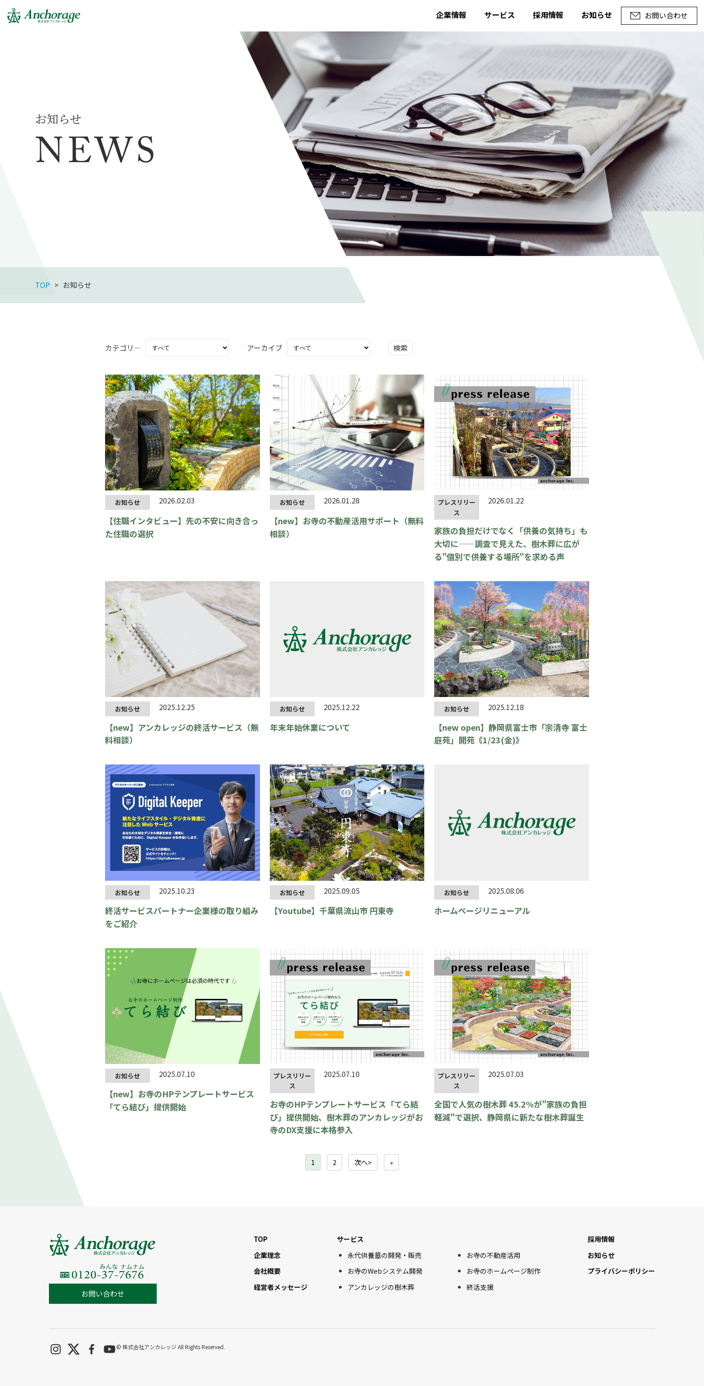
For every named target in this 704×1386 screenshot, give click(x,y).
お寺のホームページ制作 (503, 1271)
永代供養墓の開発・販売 (385, 1255)
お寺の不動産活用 (493, 1255)
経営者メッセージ (281, 1287)
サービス (499, 14)
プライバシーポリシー (621, 1271)
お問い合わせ (102, 1293)
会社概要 (267, 1271)
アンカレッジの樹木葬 (381, 1287)
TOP (42, 284)
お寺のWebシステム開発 (385, 1271)
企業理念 (267, 1255)
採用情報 (548, 14)
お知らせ (596, 14)
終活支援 (479, 1287)
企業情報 (451, 14)
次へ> (363, 1162)
